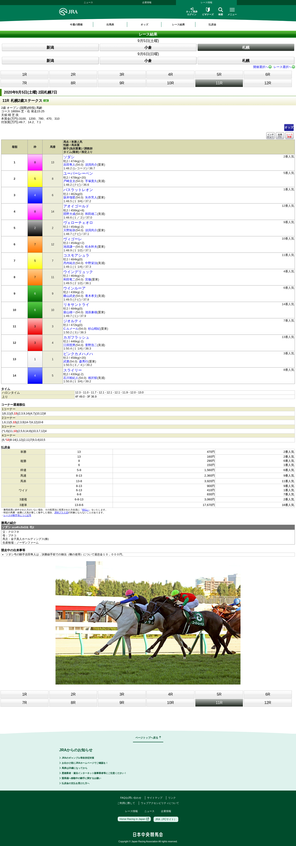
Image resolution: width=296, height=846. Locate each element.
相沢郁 (92, 378)
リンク (172, 797)
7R (24, 83)
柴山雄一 (69, 312)
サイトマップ (154, 797)
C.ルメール (70, 328)
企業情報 (146, 2)
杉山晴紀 (94, 328)
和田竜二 (69, 279)
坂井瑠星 (69, 197)
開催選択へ (260, 67)
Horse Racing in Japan (134, 819)
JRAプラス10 (61, 512)
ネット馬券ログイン (191, 11)
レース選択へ (283, 67)
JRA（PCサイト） (165, 819)
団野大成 (69, 214)
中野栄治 (91, 263)
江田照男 (69, 345)
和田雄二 (91, 214)
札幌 (246, 47)
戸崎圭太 (69, 181)
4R (170, 74)
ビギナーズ (208, 11)
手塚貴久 (91, 181)
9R (122, 83)
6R (267, 74)
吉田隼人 (69, 164)
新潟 (50, 47)
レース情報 (206, 2)
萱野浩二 (91, 345)
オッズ (288, 127)
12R (267, 83)
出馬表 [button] (110, 24)
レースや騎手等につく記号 (17, 515)
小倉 (148, 47)
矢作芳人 (91, 197)
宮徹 (88, 279)
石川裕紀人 (70, 378)
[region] (148, 24)
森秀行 (83, 361)
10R (170, 83)
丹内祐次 (69, 263)
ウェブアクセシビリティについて (160, 803)
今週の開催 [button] (76, 24)
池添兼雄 (91, 312)
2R (73, 74)
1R (24, 74)
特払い (85, 509)
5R (219, 74)
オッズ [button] (144, 24)
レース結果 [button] (178, 24)
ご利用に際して (126, 803)
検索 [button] (220, 11)
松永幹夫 (91, 246)
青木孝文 (91, 296)
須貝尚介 (91, 164)
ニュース (88, 2)
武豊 (66, 361)
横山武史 (69, 296)
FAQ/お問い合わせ (130, 797)
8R (73, 83)
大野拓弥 (69, 230)
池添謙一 (69, 246)
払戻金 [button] (212, 24)
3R (122, 74)
